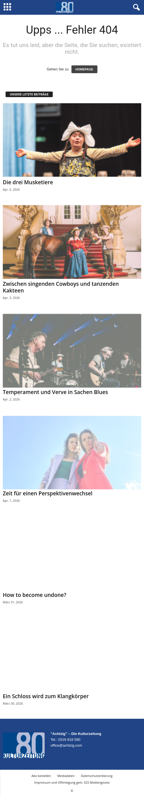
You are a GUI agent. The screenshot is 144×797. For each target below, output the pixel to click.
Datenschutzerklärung (96, 776)
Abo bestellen (41, 776)
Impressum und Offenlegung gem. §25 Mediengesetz (72, 782)
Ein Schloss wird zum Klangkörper (46, 696)
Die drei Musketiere (28, 182)
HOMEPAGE (84, 69)
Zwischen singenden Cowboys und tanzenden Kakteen (61, 287)
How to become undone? (34, 595)
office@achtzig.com (66, 745)
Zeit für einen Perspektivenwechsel (47, 493)
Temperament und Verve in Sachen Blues (55, 392)
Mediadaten (66, 776)
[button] (135, 7)
